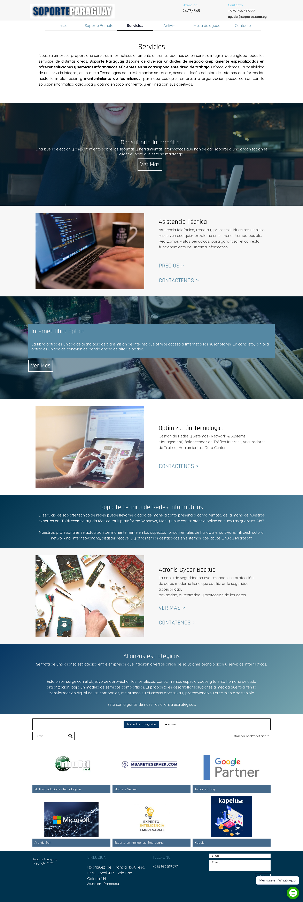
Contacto (243, 25)
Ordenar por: (242, 736)
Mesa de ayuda (206, 25)
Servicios (135, 25)
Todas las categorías (141, 724)
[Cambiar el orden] (267, 735)
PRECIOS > (171, 266)
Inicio (63, 25)
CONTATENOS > (177, 623)
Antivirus (170, 25)
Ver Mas (152, 164)
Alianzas (170, 724)
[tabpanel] (205, 8)
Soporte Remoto (99, 25)
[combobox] (258, 736)
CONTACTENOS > (179, 280)
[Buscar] (70, 736)
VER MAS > (172, 608)
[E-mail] (240, 856)
